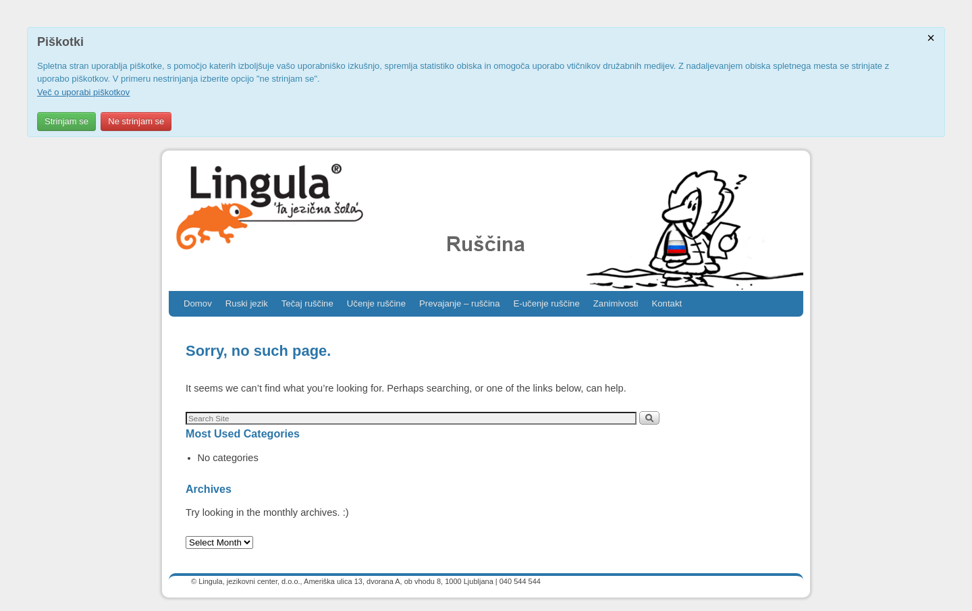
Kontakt (666, 303)
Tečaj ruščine (307, 303)
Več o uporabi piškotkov (83, 92)
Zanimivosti (616, 303)
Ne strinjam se (136, 121)
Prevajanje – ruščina (459, 303)
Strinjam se (66, 121)
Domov (198, 303)
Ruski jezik (246, 303)
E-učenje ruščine (547, 303)
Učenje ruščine (376, 303)
